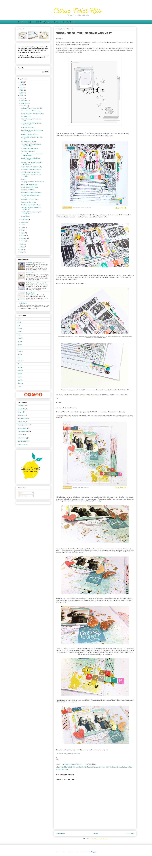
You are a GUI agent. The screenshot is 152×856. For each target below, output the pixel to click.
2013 (21, 252)
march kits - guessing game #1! (35, 263)
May (22, 230)
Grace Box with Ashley (27, 151)
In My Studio (21, 409)
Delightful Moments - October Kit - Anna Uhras (31, 208)
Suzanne (20, 383)
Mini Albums (21, 415)
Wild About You (30, 273)
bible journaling (22, 438)
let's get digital (22, 441)
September (24, 219)
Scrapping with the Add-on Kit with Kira (32, 182)
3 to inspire (21, 406)
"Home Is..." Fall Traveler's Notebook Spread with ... (32, 163)
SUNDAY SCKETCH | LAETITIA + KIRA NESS (31, 138)
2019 (21, 93)
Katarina (20, 351)
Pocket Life (21, 422)
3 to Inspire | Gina (26, 116)
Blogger (93, 852)
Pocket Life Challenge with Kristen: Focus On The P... (31, 145)
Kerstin (20, 354)
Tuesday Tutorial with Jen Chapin (31, 205)
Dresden (23, 179)
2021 (21, 87)
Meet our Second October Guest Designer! (30, 196)
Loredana (20, 361)
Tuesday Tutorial (23, 431)
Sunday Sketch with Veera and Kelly (31, 167)
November (24, 103)
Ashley (20, 328)
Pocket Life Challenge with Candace (31, 192)
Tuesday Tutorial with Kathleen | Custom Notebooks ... (30, 159)
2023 (21, 82)
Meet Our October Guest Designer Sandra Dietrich (31, 212)
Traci (19, 387)
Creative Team (69, 22)
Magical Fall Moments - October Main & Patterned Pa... (32, 154)
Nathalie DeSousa (72, 767)
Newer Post (60, 833)
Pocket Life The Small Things (29, 199)
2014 (21, 249)
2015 (21, 247)
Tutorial (20, 435)
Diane (19, 335)
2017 (21, 98)
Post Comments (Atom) (99, 839)
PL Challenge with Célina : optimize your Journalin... (31, 124)
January (23, 241)
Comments (23, 496)
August (23, 222)
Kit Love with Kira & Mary (28, 202)
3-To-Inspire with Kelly (27, 190)
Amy (19, 325)
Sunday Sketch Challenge (120, 767)
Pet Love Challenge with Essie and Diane (31, 119)
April (22, 233)
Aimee (19, 319)
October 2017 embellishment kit (89, 767)
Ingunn (20, 345)
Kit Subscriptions (42, 22)
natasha (20, 367)
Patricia (20, 377)
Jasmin (20, 348)
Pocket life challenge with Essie (30, 172)
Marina (20, 364)
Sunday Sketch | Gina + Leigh (29, 187)
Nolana (20, 374)
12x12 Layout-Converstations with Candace (31, 175)
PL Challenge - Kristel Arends (29, 148)
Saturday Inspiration (23, 425)
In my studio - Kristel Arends (29, 184)
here (78, 754)
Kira (19, 357)
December (24, 100)
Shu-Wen (20, 380)
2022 (21, 85)
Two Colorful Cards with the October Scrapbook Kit (32, 131)
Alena (19, 322)
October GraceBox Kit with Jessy (30, 111)
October (23, 106)
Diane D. (20, 338)
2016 (21, 244)
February (24, 238)
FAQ (29, 22)
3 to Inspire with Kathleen (28, 141)
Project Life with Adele (27, 127)
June (22, 227)
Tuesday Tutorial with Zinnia (29, 134)
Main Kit (63, 767)
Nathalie (20, 370)
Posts (21, 492)
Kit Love (20, 412)
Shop (56, 22)
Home (20, 22)
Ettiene (20, 341)
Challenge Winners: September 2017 (31, 108)
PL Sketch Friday (22, 418)
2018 (21, 95)
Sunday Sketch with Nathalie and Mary (32, 113)
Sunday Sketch (25, 216)
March (23, 235)
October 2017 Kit (106, 767)
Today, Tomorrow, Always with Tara (36, 283)
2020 (21, 90)
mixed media (21, 444)
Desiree (20, 332)
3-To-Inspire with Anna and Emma (31, 169)
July (22, 225)
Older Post (130, 833)
